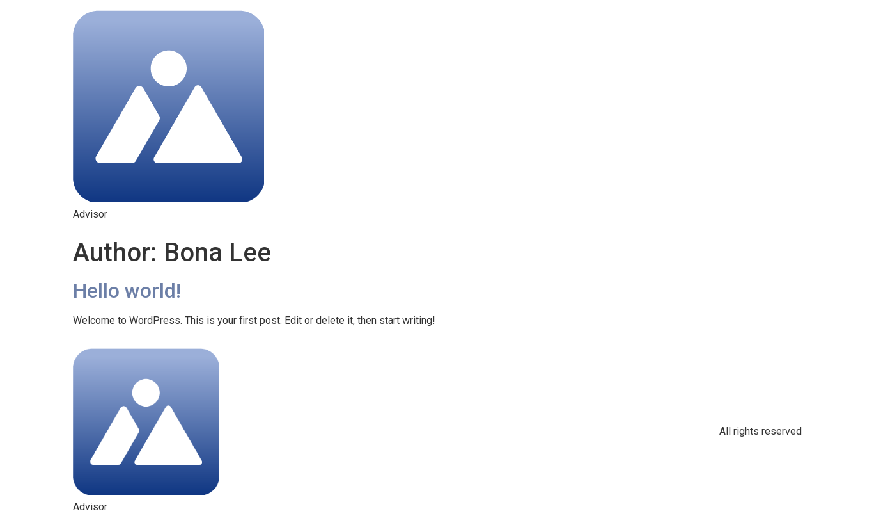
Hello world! (127, 291)
